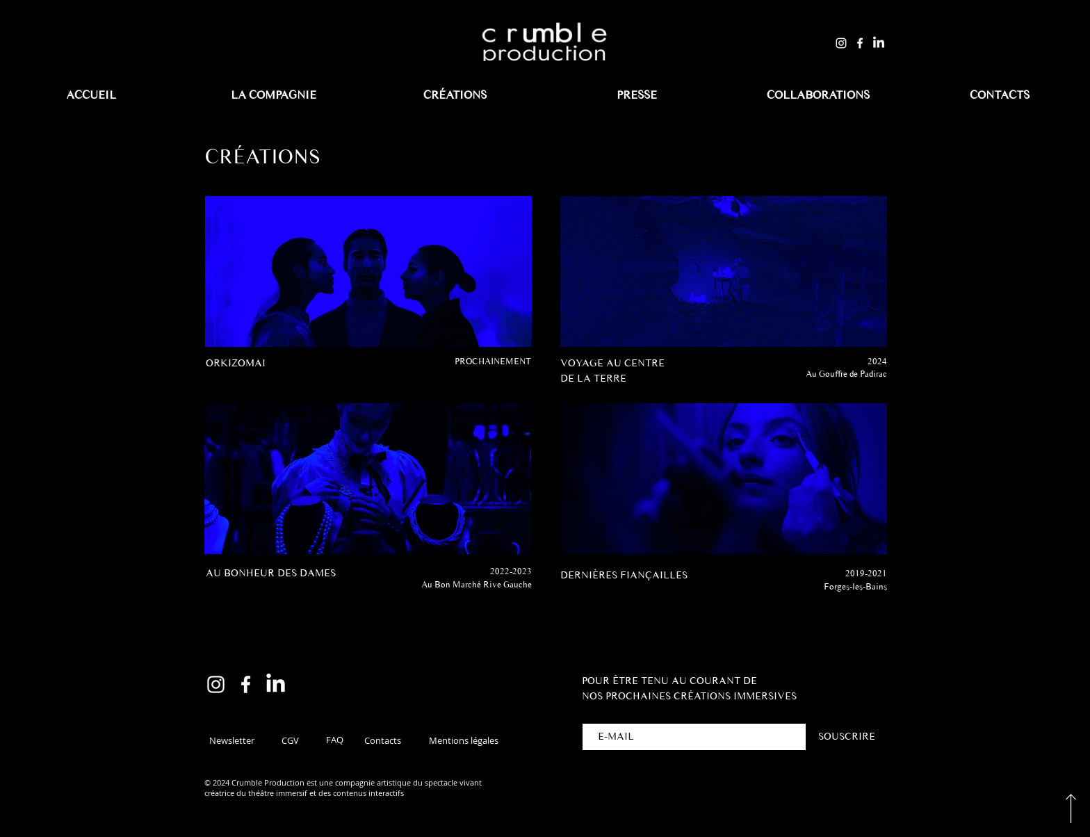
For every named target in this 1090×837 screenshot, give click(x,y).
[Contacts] (382, 740)
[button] (231, 740)
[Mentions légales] (463, 740)
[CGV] (290, 740)
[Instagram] (841, 43)
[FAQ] (334, 739)
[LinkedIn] (879, 43)
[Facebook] (860, 43)
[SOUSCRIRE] (846, 737)
